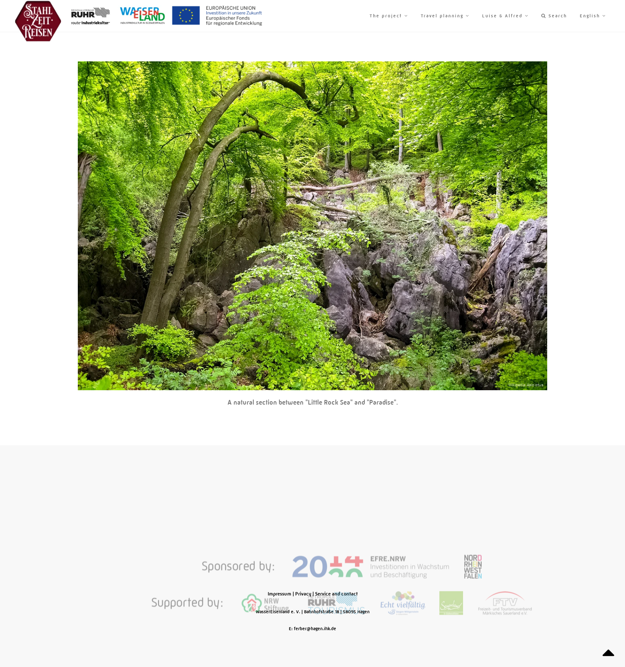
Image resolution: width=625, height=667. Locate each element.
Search (554, 16)
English (593, 16)
